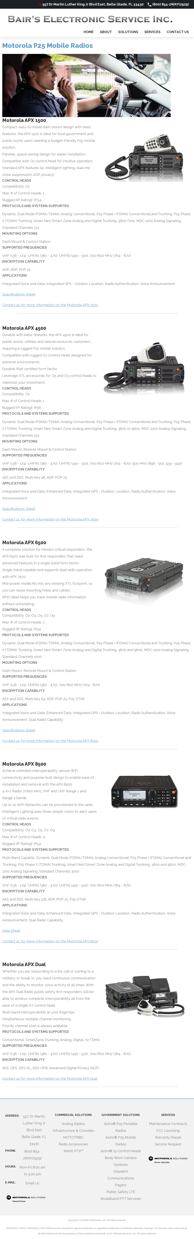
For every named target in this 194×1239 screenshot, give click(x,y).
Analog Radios (73, 1124)
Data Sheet (11, 931)
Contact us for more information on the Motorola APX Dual (49, 1079)
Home (89, 32)
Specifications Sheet (18, 294)
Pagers (120, 1185)
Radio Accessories (73, 1144)
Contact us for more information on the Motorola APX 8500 (50, 941)
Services (152, 32)
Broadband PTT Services (121, 1199)
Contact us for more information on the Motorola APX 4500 (50, 519)
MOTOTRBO (73, 1137)
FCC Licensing (168, 1131)
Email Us (32, 1183)
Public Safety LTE (120, 1192)
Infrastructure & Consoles (73, 1131)
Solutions (128, 32)
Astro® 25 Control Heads (121, 1151)
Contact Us (178, 32)
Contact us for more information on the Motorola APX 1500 (50, 305)
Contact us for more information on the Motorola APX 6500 (50, 741)
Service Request (168, 1144)
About (106, 32)
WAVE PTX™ (73, 1151)
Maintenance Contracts (168, 1124)
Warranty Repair (168, 1137)
